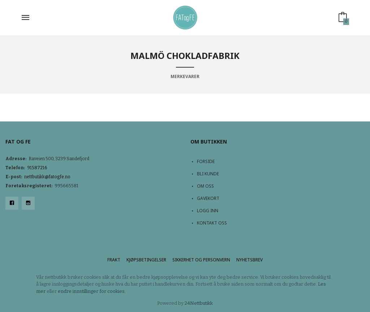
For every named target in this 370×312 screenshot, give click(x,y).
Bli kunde (208, 174)
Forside (206, 161)
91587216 (37, 167)
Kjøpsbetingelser (146, 260)
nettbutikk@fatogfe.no (47, 176)
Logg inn (207, 211)
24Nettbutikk (199, 303)
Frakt (113, 260)
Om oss (205, 186)
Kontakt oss (212, 223)
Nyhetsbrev (249, 260)
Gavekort (208, 198)
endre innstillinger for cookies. (92, 291)
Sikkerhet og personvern (201, 260)
